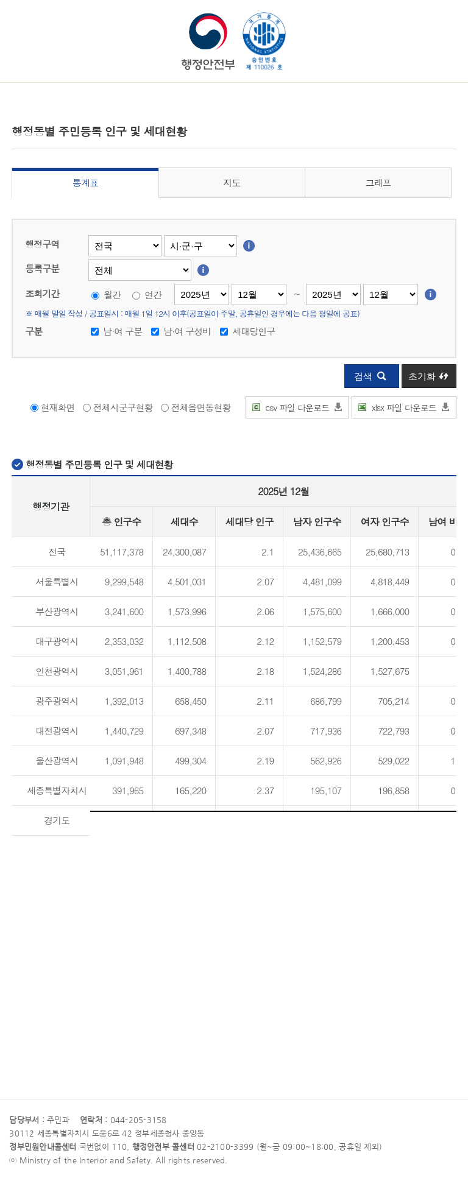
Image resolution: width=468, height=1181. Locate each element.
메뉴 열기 (18, 27)
